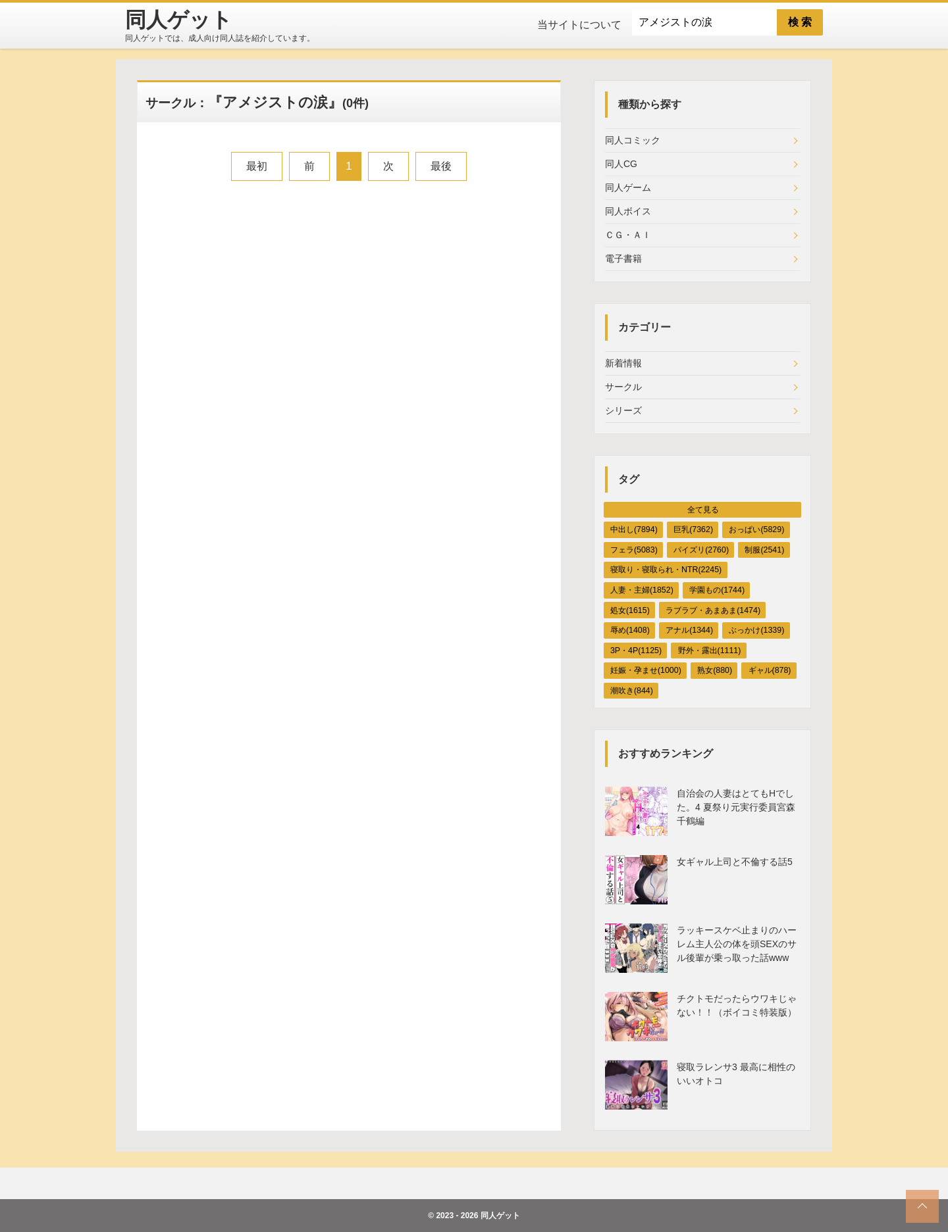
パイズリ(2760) (701, 549)
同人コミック (632, 140)
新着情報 (623, 363)
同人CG (621, 164)
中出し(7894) (634, 529)
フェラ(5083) (634, 549)
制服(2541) (764, 549)
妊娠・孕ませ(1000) (645, 670)
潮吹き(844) (631, 690)
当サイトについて (579, 24)
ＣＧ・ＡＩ (628, 235)
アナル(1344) (689, 630)
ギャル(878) (770, 670)
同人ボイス (628, 211)
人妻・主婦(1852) (641, 590)
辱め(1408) (630, 630)
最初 (256, 166)
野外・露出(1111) (709, 650)
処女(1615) (630, 610)
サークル (623, 387)
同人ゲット (500, 1215)
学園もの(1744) (717, 590)
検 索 (800, 22)
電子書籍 (623, 258)
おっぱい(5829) (756, 529)
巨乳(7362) (693, 529)
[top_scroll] (922, 1206)
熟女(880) (714, 670)
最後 (441, 166)
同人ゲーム (628, 187)
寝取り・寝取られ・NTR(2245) (666, 569)
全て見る (703, 509)
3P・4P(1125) (636, 650)
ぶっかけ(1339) (756, 630)
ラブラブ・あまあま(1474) (713, 610)
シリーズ (623, 410)
